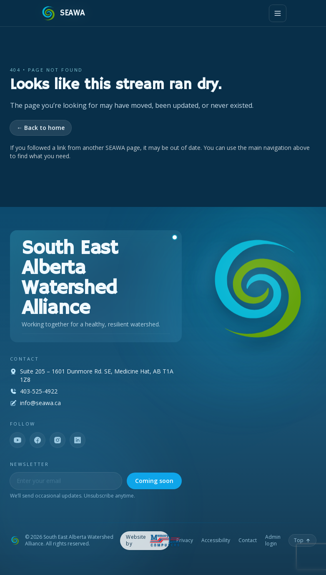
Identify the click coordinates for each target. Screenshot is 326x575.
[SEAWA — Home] (62, 13)
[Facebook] (37, 440)
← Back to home (41, 128)
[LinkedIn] (77, 440)
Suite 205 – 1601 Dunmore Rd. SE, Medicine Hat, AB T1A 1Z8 (96, 375)
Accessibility (215, 540)
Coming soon (154, 481)
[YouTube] (17, 440)
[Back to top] (302, 540)
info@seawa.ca (40, 403)
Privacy (184, 540)
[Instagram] (57, 440)
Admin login (273, 540)
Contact (247, 540)
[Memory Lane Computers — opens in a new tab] (145, 540)
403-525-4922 (39, 391)
